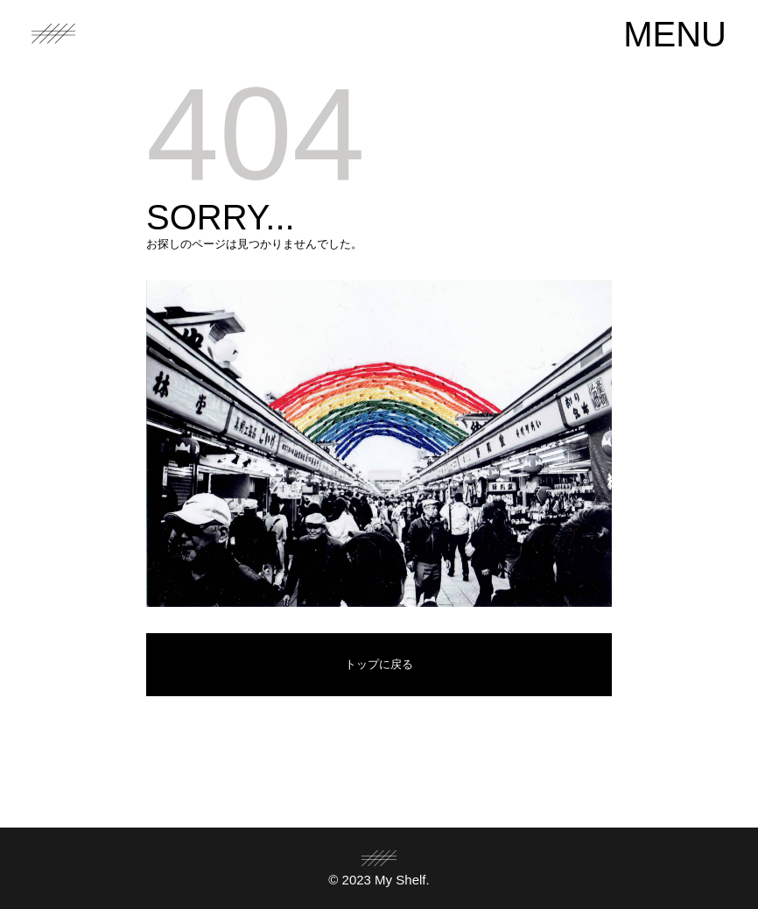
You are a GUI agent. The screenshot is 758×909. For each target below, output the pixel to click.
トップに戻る (379, 664)
